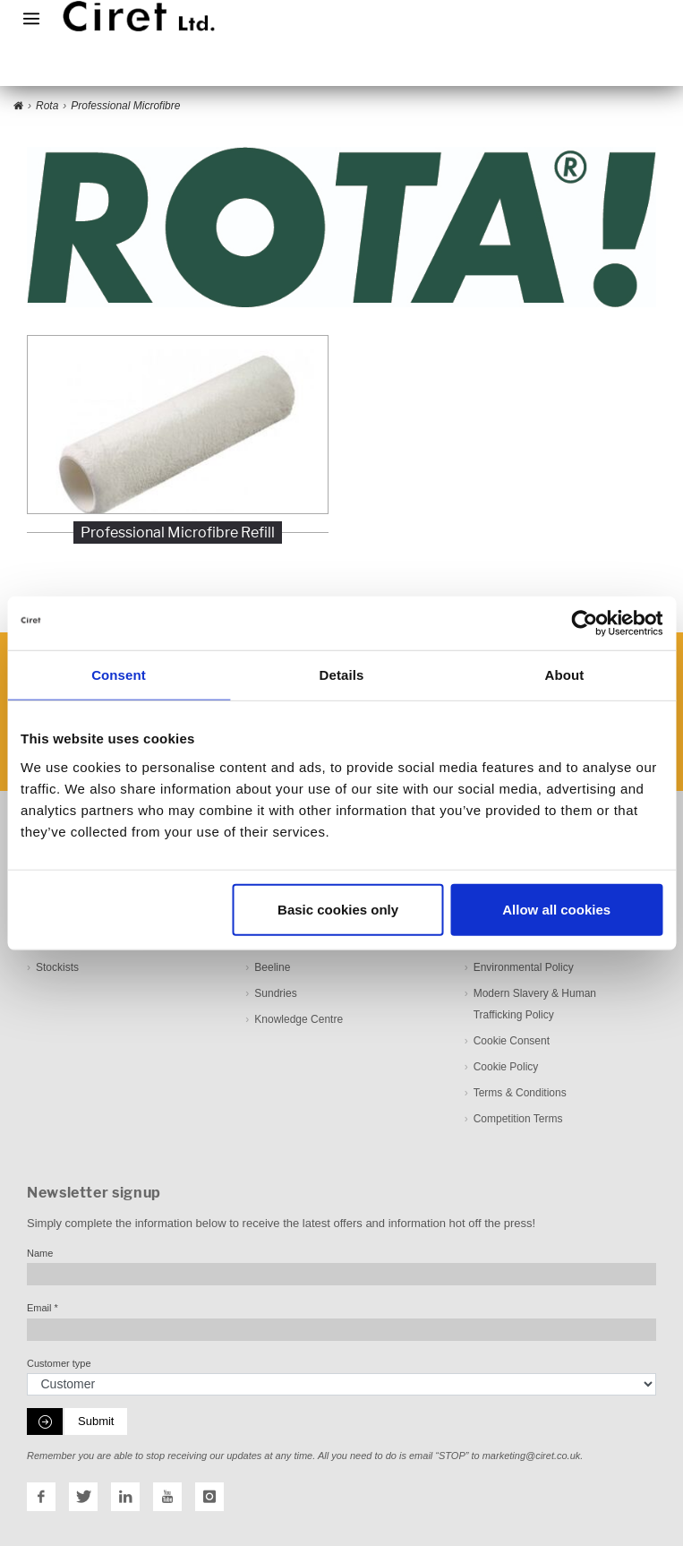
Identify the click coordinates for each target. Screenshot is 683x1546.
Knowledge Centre (298, 1018)
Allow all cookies (556, 908)
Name (40, 1252)
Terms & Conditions (520, 1092)
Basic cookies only (337, 908)
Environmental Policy (524, 966)
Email (42, 1307)
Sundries (275, 992)
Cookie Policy (506, 1066)
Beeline (272, 966)
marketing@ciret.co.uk (531, 1455)
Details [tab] (342, 675)
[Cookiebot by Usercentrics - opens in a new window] (584, 623)
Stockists (57, 966)
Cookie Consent (512, 1040)
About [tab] (565, 675)
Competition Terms (518, 1118)
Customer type (59, 1362)
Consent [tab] (118, 675)
